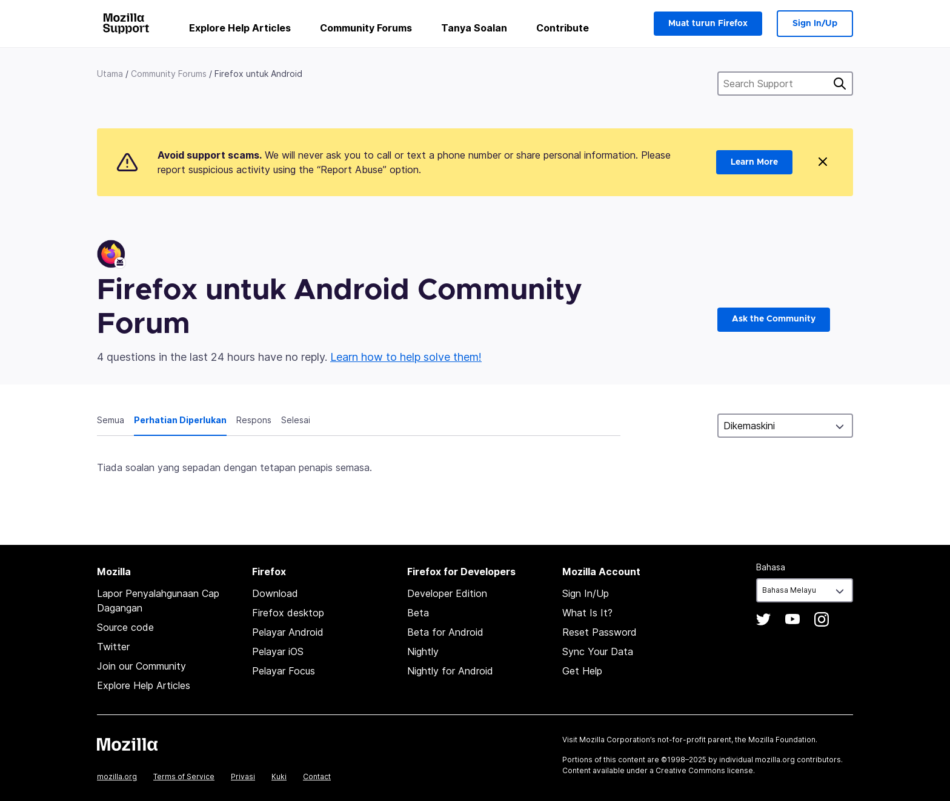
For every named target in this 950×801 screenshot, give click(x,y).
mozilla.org (117, 776)
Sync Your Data (597, 651)
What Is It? (587, 613)
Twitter (113, 647)
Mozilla (127, 744)
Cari (839, 83)
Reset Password (599, 632)
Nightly (423, 651)
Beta (418, 613)
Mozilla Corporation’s (617, 739)
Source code (125, 627)
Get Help (582, 671)
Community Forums (366, 28)
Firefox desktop (288, 613)
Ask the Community (773, 319)
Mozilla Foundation (781, 739)
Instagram (821, 619)
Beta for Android (445, 632)
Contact (317, 776)
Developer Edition (447, 593)
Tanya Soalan (474, 28)
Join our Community (141, 666)
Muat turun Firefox (708, 23)
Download (275, 593)
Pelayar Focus (283, 671)
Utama (110, 73)
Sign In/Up (814, 23)
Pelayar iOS (278, 651)
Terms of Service (183, 776)
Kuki (279, 776)
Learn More (754, 162)
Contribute (562, 28)
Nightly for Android (450, 671)
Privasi (243, 776)
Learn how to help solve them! (406, 357)
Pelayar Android (288, 632)
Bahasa (770, 567)
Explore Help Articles (240, 28)
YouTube (792, 619)
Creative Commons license (704, 770)
